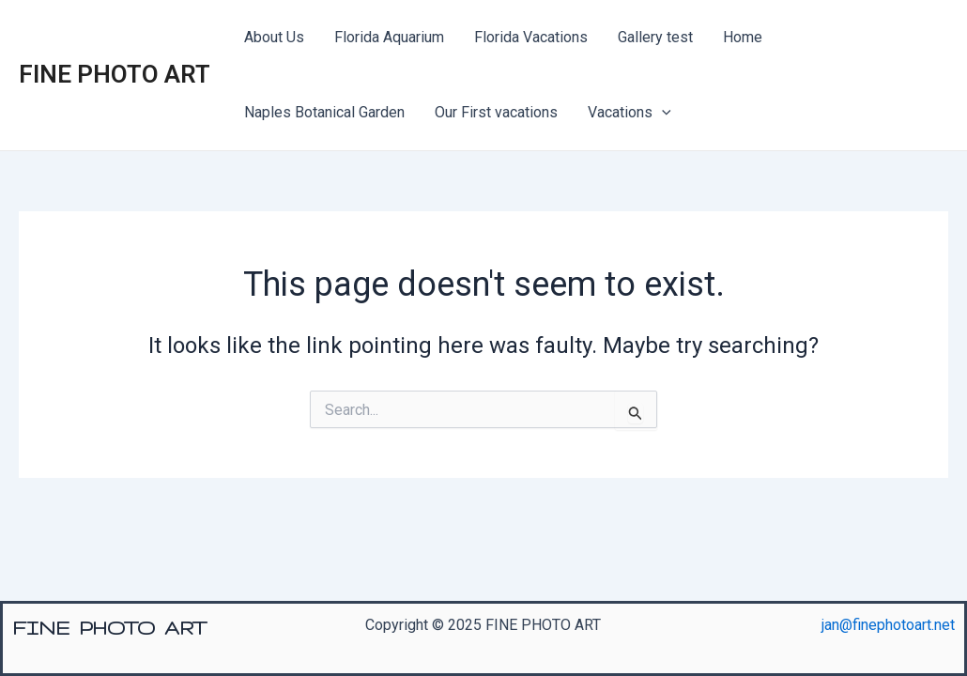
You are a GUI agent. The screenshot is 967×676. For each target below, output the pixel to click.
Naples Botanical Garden (324, 112)
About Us (274, 37)
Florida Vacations (531, 37)
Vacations (629, 112)
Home (742, 37)
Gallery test (655, 37)
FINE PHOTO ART (114, 74)
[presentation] (661, 112)
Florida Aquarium (389, 37)
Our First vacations (496, 112)
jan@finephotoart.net (888, 625)
